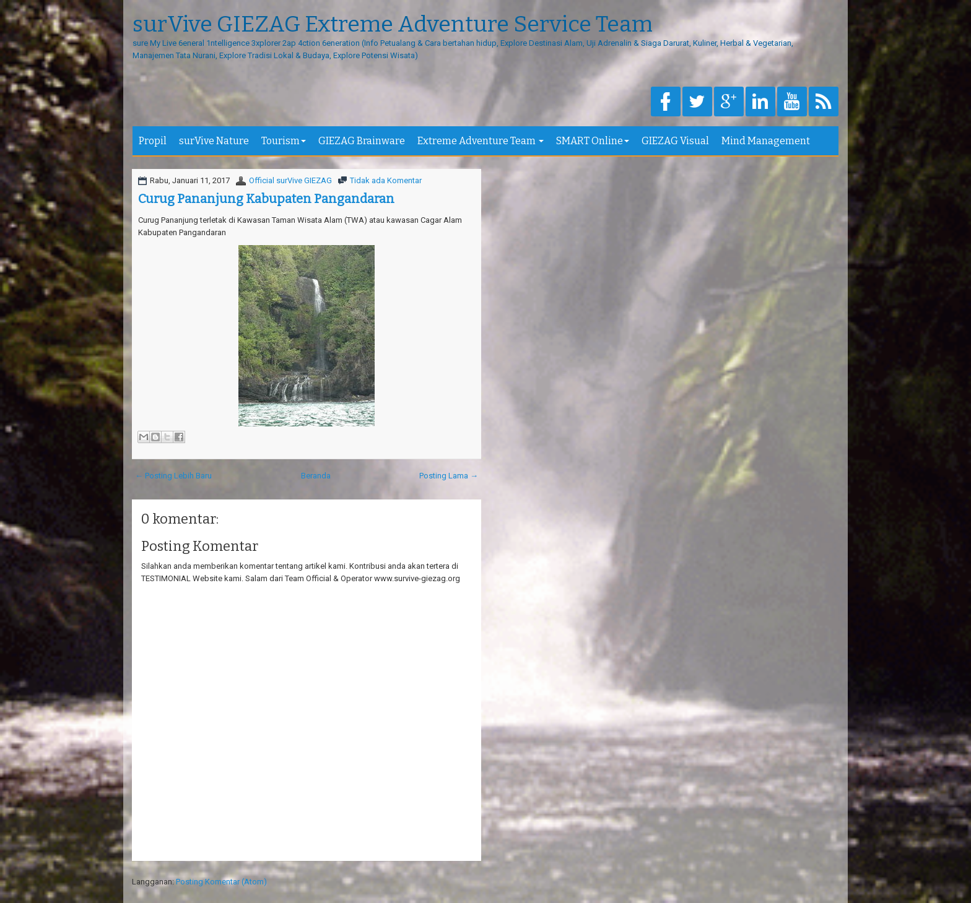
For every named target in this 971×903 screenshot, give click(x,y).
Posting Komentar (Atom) (221, 881)
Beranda (316, 475)
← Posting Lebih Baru (173, 475)
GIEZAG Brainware (361, 141)
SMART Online (592, 141)
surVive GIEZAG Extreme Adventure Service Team (393, 24)
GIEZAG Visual (675, 141)
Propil (153, 141)
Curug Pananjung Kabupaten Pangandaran (266, 198)
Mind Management (765, 141)
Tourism (283, 141)
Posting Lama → (448, 475)
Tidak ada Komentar (386, 180)
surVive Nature (214, 141)
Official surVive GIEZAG (290, 180)
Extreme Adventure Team (480, 141)
